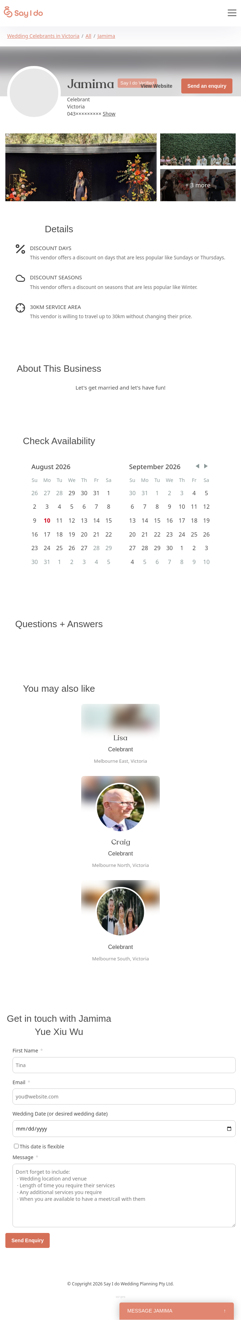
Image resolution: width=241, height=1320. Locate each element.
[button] (197, 466)
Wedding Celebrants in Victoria (43, 35)
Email (21, 1082)
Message (25, 1157)
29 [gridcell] (72, 493)
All (88, 35)
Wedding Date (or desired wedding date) (60, 1113)
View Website (156, 86)
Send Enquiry (27, 1240)
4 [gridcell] (194, 493)
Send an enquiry (206, 86)
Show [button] (109, 113)
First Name (28, 1050)
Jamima (106, 35)
